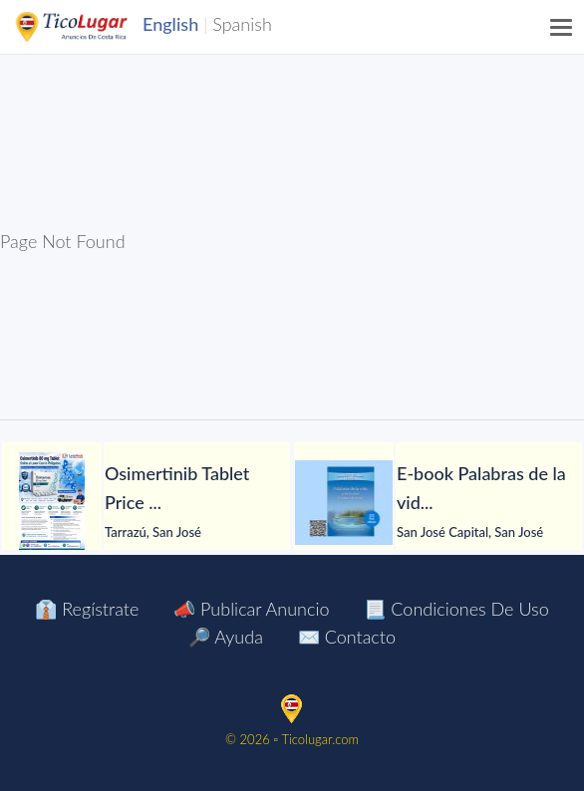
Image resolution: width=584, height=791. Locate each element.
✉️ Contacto (347, 637)
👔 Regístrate (87, 609)
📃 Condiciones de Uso (456, 609)
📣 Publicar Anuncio (251, 609)
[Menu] (562, 27)
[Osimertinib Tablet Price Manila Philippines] (52, 502)
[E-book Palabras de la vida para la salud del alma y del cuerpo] (344, 502)
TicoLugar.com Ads (93, 27)
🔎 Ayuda (225, 637)
